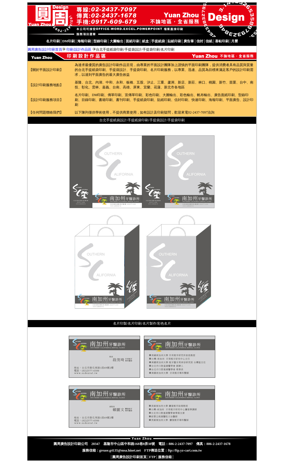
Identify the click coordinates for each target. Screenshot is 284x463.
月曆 (234, 41)
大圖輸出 (116, 41)
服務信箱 (165, 457)
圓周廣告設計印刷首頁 (45, 49)
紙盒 (145, 41)
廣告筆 (189, 41)
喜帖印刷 (222, 41)
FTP (152, 457)
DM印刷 (68, 41)
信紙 (209, 41)
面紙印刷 (132, 41)
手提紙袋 (158, 41)
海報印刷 (84, 41)
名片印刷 (53, 41)
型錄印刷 (100, 41)
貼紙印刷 (174, 41)
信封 (199, 41)
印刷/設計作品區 (78, 49)
